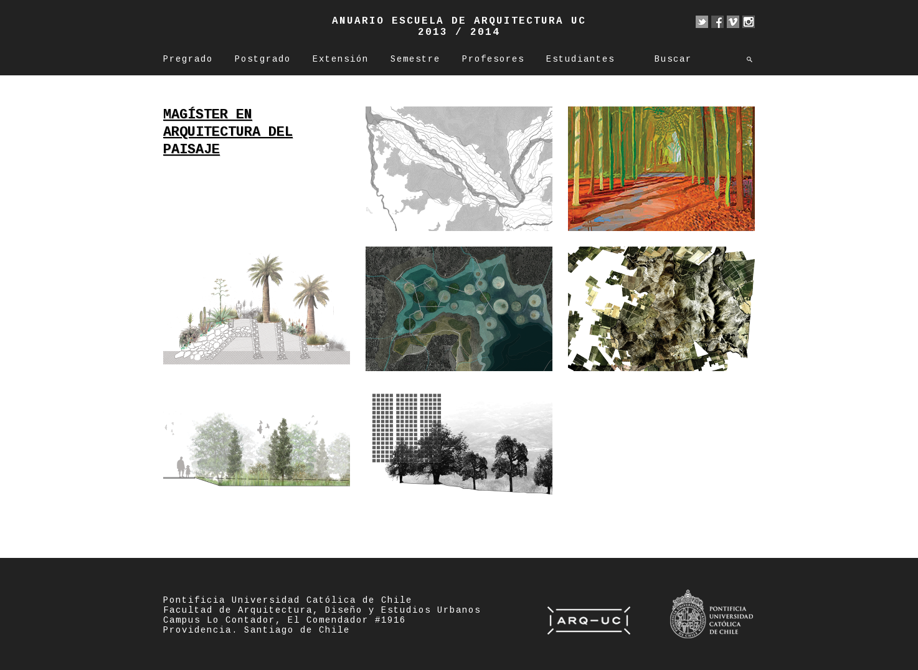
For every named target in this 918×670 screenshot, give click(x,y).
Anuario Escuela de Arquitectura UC (459, 21)
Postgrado (263, 59)
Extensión (341, 59)
